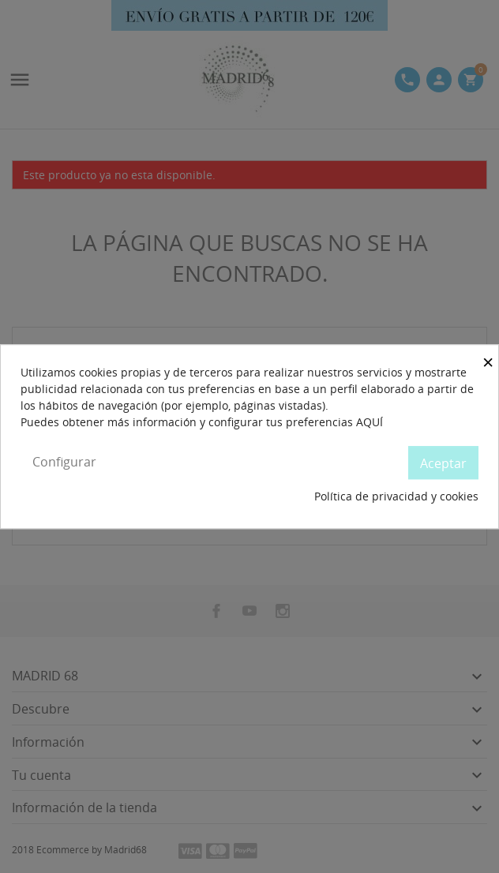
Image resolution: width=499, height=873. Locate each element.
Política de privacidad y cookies (396, 496)
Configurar (64, 461)
